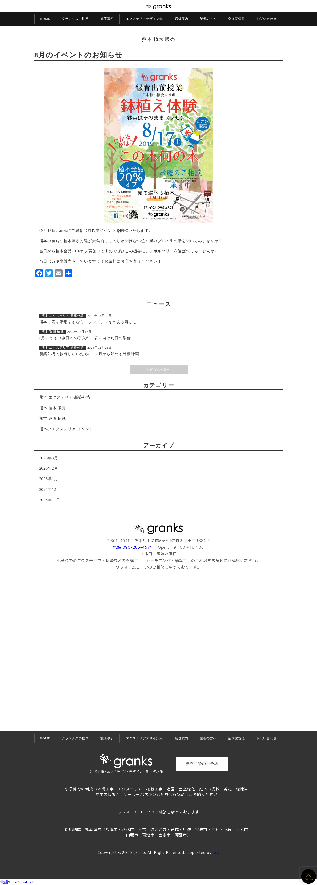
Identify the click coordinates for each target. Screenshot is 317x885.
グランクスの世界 (75, 19)
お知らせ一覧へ (158, 369)
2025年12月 (49, 489)
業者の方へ (208, 19)
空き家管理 (236, 19)
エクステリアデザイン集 (144, 19)
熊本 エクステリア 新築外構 (63, 316)
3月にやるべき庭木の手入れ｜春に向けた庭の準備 (85, 338)
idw (215, 852)
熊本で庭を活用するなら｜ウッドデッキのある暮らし (88, 322)
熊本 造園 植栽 (53, 332)
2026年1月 (48, 479)
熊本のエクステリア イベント (66, 429)
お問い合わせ (267, 19)
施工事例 (107, 19)
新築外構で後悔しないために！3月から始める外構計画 (89, 354)
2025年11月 (49, 500)
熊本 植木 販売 (158, 39)
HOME (45, 19)
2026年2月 (48, 468)
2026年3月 (48, 458)
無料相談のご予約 (202, 764)
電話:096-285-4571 (133, 547)
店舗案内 (181, 19)
